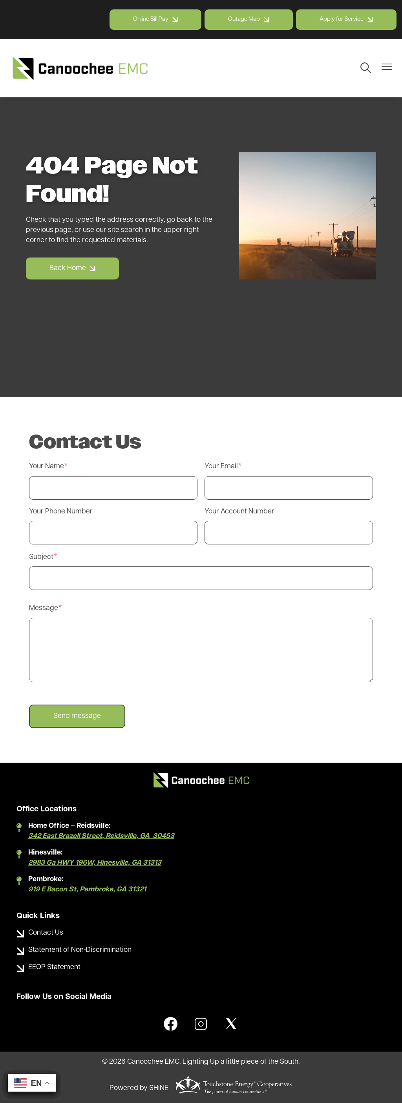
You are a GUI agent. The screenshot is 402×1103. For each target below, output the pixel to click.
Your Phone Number (61, 511)
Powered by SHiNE (139, 1088)
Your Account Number (239, 511)
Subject (41, 557)
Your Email (221, 466)
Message (43, 608)
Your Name (46, 466)
